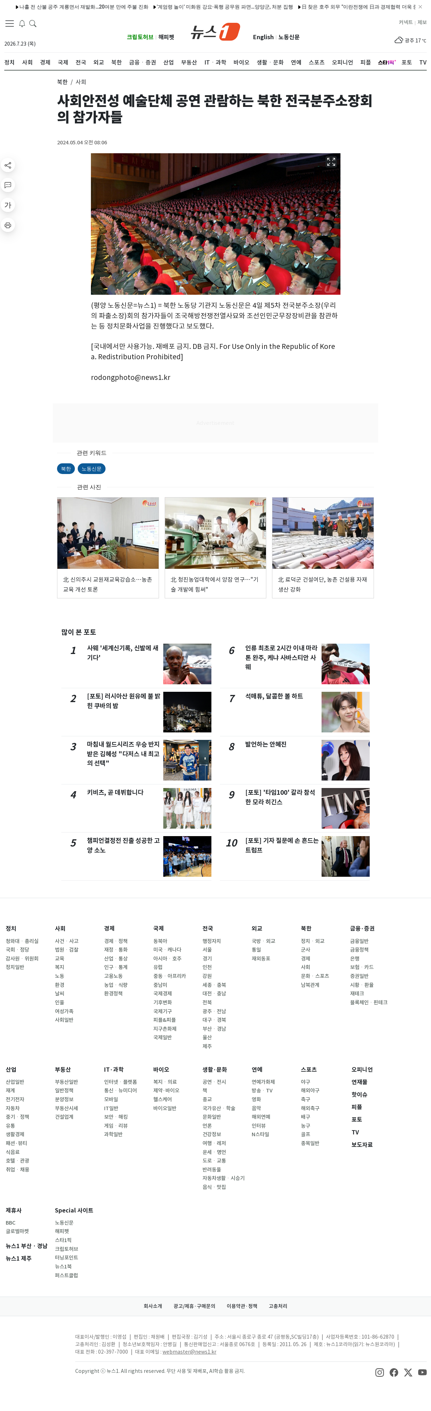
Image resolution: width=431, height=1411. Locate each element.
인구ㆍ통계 (116, 967)
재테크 (357, 993)
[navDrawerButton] (9, 23)
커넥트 (406, 22)
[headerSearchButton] (32, 22)
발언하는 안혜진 (266, 744)
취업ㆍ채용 (17, 1170)
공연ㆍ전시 (214, 1082)
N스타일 (260, 1134)
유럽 (158, 967)
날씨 (59, 993)
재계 (10, 1090)
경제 (109, 928)
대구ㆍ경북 (214, 1020)
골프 (305, 1134)
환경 (59, 985)
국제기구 (162, 1011)
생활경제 (15, 1134)
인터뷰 (259, 1126)
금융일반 (359, 941)
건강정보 (211, 1134)
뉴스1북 (63, 1266)
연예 (257, 1069)
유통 (10, 1126)
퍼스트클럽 (66, 1275)
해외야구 (310, 1090)
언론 (207, 1126)
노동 (59, 976)
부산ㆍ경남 (214, 1029)
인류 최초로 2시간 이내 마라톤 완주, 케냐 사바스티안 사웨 (281, 657)
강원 (207, 976)
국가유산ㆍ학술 (218, 1108)
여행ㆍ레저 (214, 1143)
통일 (256, 950)
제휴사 (14, 1210)
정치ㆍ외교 (312, 941)
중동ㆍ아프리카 (169, 976)
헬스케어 (162, 1099)
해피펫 (166, 37)
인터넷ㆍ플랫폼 (120, 1082)
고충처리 (278, 1306)
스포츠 (309, 1069)
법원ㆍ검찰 (66, 950)
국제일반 (162, 1037)
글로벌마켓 (17, 1231)
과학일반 (113, 1134)
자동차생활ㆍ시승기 (223, 1178)
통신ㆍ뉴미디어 (120, 1090)
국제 (158, 928)
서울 (207, 950)
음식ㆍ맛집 (214, 1187)
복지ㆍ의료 (165, 1082)
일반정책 (64, 1090)
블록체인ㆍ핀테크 (369, 1002)
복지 (59, 967)
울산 (207, 1037)
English (263, 37)
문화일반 (211, 1117)
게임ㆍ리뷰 (116, 1126)
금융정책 (359, 950)
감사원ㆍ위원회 (22, 959)
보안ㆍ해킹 (116, 1117)
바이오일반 (164, 1108)
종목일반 (310, 1143)
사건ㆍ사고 (66, 941)
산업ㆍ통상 (116, 959)
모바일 (111, 1099)
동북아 (160, 941)
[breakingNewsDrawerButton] (22, 22)
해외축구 (310, 1108)
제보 (422, 22)
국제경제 (162, 993)
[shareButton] (8, 165)
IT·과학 (114, 1069)
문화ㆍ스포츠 (315, 976)
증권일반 (359, 976)
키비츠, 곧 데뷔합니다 (115, 792)
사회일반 (64, 1020)
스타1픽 (63, 1240)
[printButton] (8, 225)
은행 (354, 959)
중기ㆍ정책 (17, 1117)
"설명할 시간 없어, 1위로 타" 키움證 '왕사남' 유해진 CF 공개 (96, 7)
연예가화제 (263, 1082)
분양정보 (64, 1099)
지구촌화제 (164, 1029)
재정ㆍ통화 (116, 950)
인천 (207, 967)
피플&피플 (164, 1020)
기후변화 (162, 1002)
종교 (207, 1099)
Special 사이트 (74, 1210)
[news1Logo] (34, 1342)
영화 (256, 1099)
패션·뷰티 (16, 1143)
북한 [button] (62, 82)
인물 (59, 1002)
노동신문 (289, 37)
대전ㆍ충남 (214, 993)
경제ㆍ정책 (116, 941)
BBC (10, 1223)
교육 (59, 959)
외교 (257, 928)
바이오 (161, 1069)
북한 (66, 469)
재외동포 (261, 959)
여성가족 (64, 1011)
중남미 (160, 985)
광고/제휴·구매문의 (194, 1306)
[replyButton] (8, 185)
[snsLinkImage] (379, 1371)
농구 (305, 1126)
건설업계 (64, 1117)
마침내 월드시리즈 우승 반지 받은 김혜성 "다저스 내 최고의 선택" (123, 753)
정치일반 (15, 967)
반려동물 (211, 1170)
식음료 (13, 1152)
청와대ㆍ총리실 (22, 941)
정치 (11, 928)
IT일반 (111, 1108)
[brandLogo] (215, 31)
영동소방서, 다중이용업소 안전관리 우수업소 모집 (225, 7)
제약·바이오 (166, 1090)
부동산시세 (66, 1108)
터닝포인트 (66, 1258)
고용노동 (113, 976)
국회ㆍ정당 (17, 950)
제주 (207, 1046)
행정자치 (211, 941)
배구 (305, 1117)
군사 (305, 950)
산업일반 (15, 1082)
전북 (207, 1002)
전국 (207, 928)
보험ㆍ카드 (362, 967)
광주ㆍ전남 (214, 1011)
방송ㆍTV (262, 1090)
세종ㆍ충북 (214, 985)
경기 (207, 959)
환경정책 (113, 993)
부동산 (63, 1069)
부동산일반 (66, 1082)
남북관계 (310, 985)
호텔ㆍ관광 (17, 1161)
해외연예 (261, 1117)
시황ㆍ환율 (362, 985)
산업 (11, 1069)
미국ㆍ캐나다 (167, 950)
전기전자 (15, 1099)
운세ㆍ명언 (214, 1152)
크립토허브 (140, 37)
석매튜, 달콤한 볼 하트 (274, 696)
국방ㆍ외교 (263, 941)
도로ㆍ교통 (214, 1161)
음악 (256, 1108)
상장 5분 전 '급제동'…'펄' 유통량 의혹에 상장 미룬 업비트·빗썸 (357, 7)
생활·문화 (214, 1069)
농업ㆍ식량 (116, 985)
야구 (305, 1082)
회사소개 (153, 1306)
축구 (305, 1099)
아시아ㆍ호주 (167, 959)
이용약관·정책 (242, 1306)
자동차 (13, 1108)
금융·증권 (362, 928)
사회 (60, 928)
